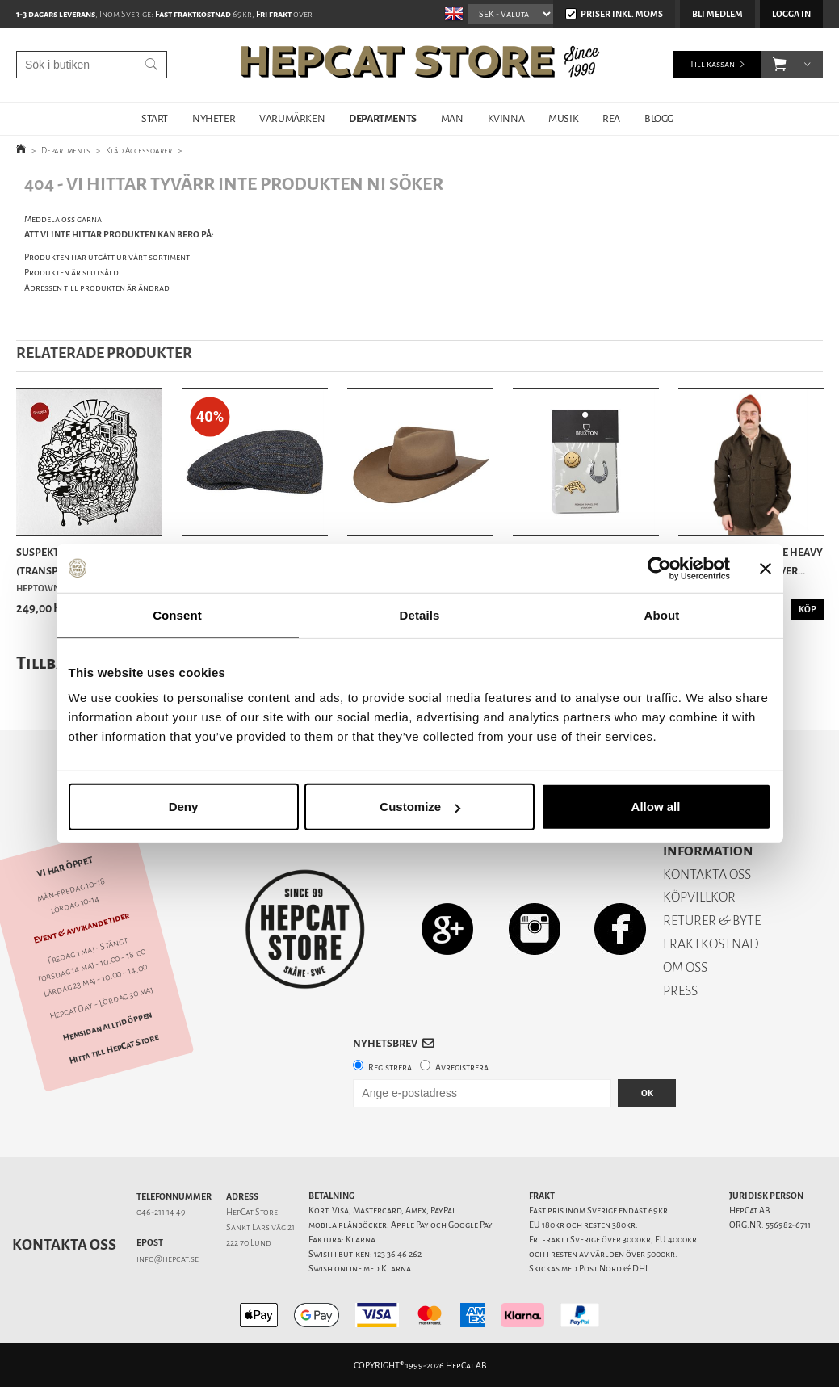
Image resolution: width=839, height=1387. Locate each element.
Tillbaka (51, 663)
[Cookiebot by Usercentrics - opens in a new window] (659, 568)
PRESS (680, 990)
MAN (452, 118)
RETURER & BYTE (712, 920)
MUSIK (563, 118)
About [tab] (662, 614)
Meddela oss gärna (63, 219)
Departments (65, 150)
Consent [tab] (177, 614)
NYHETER (213, 118)
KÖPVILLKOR (699, 897)
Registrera (390, 1067)
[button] (780, 64)
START (154, 118)
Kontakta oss (64, 1245)
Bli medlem (717, 14)
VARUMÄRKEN (292, 118)
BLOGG (658, 118)
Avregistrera (462, 1067)
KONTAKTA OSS (707, 874)
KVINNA (506, 118)
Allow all (656, 806)
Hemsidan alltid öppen (107, 1026)
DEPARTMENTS (383, 118)
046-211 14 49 (161, 1212)
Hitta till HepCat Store (114, 1048)
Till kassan (712, 64)
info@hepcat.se (167, 1259)
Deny (184, 806)
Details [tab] (420, 614)
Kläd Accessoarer (139, 150)
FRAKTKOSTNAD (711, 943)
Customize (420, 806)
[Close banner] (765, 568)
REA (611, 118)
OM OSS (685, 967)
